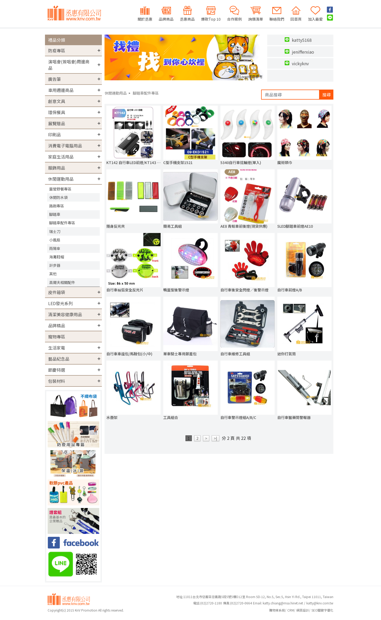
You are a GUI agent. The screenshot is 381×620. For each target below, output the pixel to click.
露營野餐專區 (60, 189)
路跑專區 (56, 205)
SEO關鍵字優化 (322, 610)
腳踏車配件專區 (62, 222)
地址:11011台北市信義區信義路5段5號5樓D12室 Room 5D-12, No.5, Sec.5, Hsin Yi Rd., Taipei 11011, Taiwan (254, 596)
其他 (53, 273)
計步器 (54, 265)
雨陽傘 (54, 248)
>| (215, 438)
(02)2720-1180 (207, 603)
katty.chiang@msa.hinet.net (283, 603)
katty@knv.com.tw (319, 603)
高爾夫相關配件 (62, 282)
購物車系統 (277, 610)
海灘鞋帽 (56, 256)
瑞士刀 (54, 231)
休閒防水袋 (58, 197)
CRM (290, 610)
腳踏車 (54, 214)
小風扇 (54, 240)
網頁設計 (302, 610)
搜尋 (326, 94)
